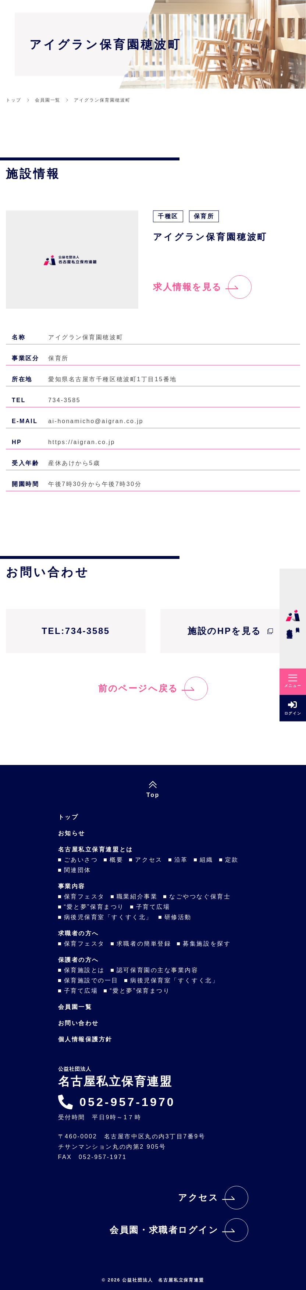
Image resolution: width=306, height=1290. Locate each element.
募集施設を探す (207, 943)
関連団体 (77, 870)
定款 (232, 860)
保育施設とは (84, 970)
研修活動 (178, 917)
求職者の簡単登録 (144, 943)
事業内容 (71, 886)
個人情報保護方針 (85, 1039)
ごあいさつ (81, 860)
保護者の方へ (78, 960)
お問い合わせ (78, 1023)
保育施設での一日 (91, 980)
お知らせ (71, 833)
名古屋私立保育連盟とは (95, 849)
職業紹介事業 (137, 896)
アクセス (148, 860)
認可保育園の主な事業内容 (158, 970)
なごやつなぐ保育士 (200, 896)
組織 (206, 860)
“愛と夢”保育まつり (94, 907)
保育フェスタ (84, 896)
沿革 (181, 860)
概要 (116, 860)
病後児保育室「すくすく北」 (108, 917)
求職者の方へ (78, 933)
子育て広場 (153, 907)
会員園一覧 (75, 1007)
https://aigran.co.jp (81, 442)
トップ (68, 817)
